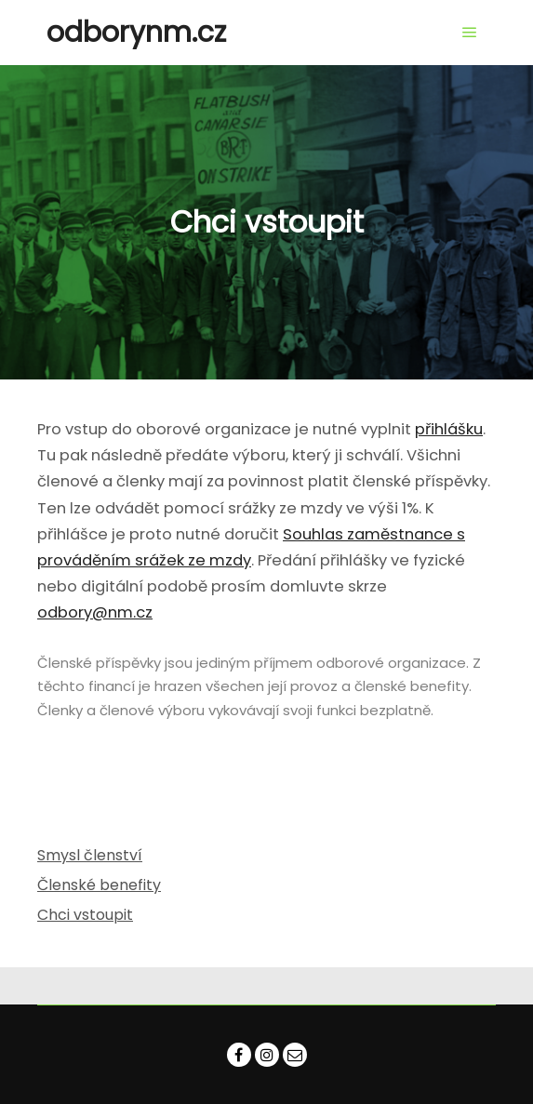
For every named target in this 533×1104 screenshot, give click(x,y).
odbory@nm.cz (95, 612)
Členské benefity (99, 885)
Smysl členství (89, 855)
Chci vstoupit (85, 914)
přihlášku (449, 429)
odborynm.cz (136, 32)
